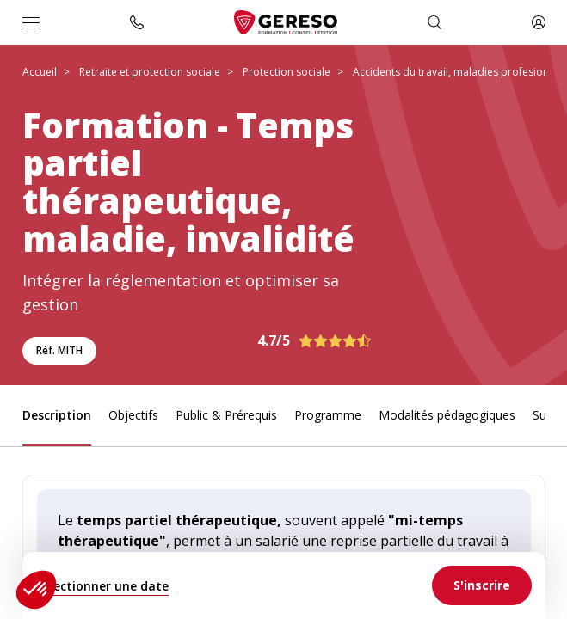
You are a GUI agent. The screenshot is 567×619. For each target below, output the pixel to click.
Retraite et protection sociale (149, 71)
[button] (36, 589)
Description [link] (56, 415)
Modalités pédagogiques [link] (447, 415)
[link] (482, 585)
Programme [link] (327, 415)
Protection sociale (286, 71)
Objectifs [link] (133, 415)
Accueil (39, 71)
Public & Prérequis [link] (226, 415)
